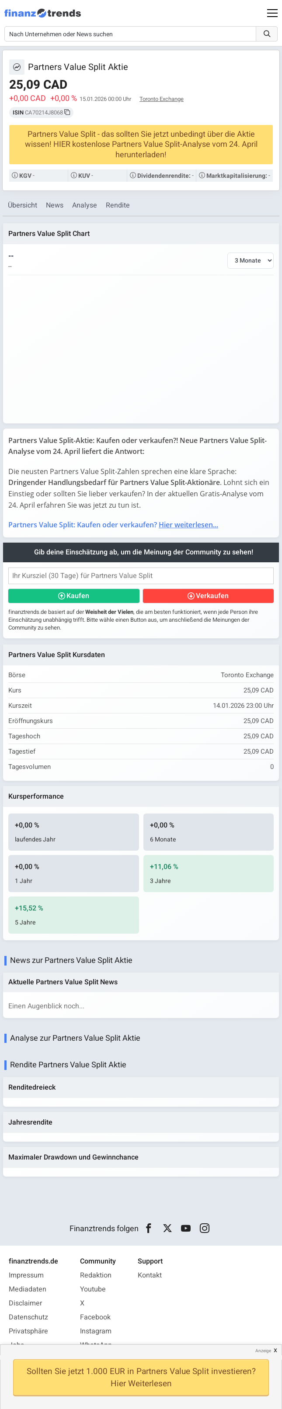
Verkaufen (212, 596)
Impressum (26, 1275)
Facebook (95, 1317)
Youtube (93, 1289)
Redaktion (95, 1275)
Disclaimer (25, 1303)
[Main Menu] (272, 13)
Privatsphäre (28, 1331)
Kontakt (150, 1275)
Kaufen (77, 596)
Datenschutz (28, 1317)
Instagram (95, 1331)
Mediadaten (27, 1289)
